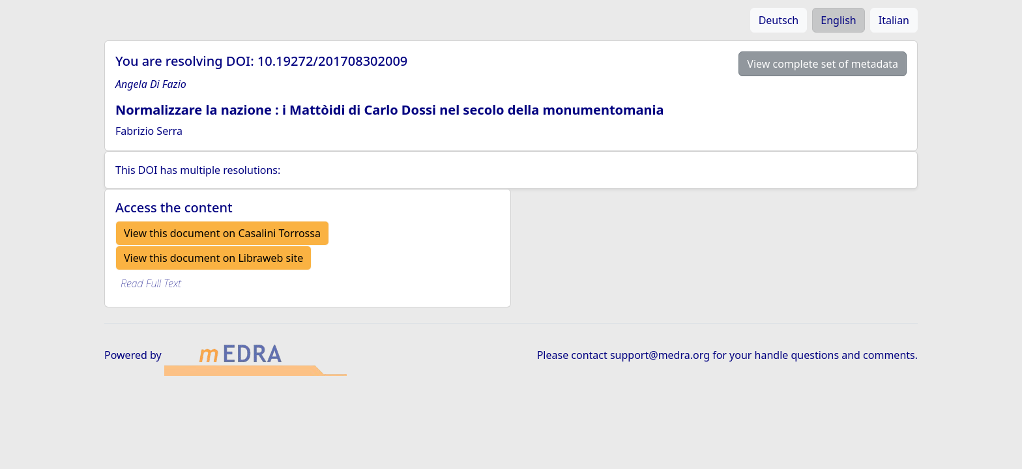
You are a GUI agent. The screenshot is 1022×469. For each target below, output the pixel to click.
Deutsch (779, 20)
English (838, 20)
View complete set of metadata (822, 64)
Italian (894, 20)
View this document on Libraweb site (213, 258)
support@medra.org (660, 355)
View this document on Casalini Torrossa (222, 233)
